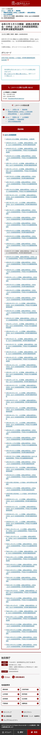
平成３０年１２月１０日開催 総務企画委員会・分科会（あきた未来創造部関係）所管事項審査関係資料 (21, 552)
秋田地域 (24, 694)
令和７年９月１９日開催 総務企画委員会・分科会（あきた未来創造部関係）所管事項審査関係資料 (21, 177)
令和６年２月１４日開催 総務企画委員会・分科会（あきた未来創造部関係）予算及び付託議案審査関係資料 (21, 271)
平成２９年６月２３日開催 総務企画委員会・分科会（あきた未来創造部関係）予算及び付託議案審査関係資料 (21, 639)
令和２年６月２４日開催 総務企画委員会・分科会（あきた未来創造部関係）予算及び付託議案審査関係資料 (21, 476)
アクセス (7, 677)
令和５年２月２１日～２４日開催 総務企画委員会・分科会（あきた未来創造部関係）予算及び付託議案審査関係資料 (21, 305)
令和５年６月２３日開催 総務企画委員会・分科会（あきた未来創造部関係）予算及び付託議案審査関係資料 (21, 292)
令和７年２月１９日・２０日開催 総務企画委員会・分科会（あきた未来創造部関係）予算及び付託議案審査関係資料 (21, 197)
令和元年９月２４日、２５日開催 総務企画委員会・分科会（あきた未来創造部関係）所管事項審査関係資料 (21, 501)
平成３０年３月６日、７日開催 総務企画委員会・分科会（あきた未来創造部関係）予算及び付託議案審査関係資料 (21, 592)
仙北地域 (24, 699)
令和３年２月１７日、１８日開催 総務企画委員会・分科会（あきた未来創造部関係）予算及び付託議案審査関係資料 (21, 424)
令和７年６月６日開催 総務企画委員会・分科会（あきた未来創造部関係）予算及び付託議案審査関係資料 (21, 190)
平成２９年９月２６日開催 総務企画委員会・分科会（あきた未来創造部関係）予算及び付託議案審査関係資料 (21, 631)
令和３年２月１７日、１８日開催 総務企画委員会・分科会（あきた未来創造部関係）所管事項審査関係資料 (21, 417)
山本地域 (5, 694)
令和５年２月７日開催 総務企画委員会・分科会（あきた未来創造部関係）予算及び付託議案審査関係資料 (21, 319)
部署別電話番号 (20, 677)
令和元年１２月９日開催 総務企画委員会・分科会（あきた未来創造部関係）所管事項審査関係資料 (21, 489)
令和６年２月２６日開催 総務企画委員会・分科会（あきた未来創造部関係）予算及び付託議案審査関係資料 (21, 264)
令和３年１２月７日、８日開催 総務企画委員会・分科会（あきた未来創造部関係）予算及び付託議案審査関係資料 (21, 374)
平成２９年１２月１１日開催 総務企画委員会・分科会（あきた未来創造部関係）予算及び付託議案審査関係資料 (21, 618)
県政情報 (18, 10)
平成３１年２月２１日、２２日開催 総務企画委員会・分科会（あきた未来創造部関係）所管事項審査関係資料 (21, 538)
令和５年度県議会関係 (14, 121)
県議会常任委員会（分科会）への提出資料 (14, 12)
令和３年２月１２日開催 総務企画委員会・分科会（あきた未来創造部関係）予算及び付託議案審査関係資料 (21, 432)
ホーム (3, 10)
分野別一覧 (10, 10)
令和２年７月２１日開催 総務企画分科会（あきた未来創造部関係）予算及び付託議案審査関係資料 (21, 457)
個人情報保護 (7, 716)
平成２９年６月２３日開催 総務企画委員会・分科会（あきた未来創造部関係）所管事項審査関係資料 (21, 645)
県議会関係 (20, 119)
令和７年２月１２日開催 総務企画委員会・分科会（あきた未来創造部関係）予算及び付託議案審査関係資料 (21, 211)
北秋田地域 (25, 689)
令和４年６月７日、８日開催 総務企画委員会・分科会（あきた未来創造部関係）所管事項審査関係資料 (21, 339)
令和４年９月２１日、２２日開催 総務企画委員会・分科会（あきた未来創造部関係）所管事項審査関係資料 (21, 333)
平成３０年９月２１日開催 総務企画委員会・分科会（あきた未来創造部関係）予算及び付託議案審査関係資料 (21, 571)
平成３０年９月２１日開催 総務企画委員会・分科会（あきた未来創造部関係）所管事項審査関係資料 (21, 565)
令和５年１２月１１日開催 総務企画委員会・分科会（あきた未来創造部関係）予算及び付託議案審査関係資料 (21, 279)
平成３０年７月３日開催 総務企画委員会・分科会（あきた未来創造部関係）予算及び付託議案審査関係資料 (21, 579)
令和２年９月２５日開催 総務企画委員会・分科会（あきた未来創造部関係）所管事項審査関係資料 (21, 451)
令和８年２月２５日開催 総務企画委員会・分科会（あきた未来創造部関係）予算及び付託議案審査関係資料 (21, 157)
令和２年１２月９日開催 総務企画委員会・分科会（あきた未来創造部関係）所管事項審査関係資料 (21, 438)
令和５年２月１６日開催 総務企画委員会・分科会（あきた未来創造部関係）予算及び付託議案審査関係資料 (21, 312)
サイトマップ (7, 712)
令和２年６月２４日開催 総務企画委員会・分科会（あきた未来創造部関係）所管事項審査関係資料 (21, 463)
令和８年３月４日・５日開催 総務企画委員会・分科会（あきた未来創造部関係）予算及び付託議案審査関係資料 (21, 150)
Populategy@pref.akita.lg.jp (16, 98)
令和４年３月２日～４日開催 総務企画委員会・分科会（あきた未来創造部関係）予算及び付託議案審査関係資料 (21, 359)
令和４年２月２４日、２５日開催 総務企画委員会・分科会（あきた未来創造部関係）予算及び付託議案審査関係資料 (21, 366)
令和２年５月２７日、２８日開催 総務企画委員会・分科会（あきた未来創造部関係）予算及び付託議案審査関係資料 (21, 469)
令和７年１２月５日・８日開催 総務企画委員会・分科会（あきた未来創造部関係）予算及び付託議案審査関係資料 (21, 170)
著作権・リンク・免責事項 (31, 716)
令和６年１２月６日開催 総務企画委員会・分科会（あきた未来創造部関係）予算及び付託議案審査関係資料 (21, 225)
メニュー (8, 732)
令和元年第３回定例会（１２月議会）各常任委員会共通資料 (21, 494)
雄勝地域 (24, 703)
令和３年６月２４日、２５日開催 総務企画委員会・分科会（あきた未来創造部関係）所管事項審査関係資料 (21, 402)
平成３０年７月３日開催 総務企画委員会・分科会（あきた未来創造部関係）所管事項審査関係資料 (21, 586)
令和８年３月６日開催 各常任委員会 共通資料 (20, 139)
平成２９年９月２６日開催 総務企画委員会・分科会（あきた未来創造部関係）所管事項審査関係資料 (21, 625)
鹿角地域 (5, 689)
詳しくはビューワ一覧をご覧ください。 (16, 74)
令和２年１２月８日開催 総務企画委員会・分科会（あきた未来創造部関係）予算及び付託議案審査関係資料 (21, 445)
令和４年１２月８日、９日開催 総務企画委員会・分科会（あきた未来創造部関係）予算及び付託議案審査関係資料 (21, 325)
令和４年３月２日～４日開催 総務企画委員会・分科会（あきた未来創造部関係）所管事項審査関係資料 (21, 353)
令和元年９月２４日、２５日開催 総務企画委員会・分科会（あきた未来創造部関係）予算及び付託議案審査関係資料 (21, 508)
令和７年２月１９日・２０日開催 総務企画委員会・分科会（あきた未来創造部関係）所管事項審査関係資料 (21, 204)
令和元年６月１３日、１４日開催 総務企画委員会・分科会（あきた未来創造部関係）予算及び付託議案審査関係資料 (21, 523)
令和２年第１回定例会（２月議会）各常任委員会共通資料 (21, 483)
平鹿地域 (5, 703)
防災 (35, 732)
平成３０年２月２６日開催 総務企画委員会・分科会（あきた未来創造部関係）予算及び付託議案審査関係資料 (21, 600)
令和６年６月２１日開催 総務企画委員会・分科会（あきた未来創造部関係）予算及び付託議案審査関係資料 (21, 245)
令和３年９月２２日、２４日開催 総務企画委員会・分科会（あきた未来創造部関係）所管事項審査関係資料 (21, 394)
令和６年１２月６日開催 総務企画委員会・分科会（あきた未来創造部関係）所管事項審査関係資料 (21, 218)
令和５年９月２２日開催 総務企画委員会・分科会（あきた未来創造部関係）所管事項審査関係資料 (21, 285)
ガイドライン (28, 712)
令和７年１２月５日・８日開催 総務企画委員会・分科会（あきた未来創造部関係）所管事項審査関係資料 (21, 164)
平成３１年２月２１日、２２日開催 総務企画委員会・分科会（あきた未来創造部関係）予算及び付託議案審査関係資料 (21, 531)
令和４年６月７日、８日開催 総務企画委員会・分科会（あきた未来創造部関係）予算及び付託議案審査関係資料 (21, 346)
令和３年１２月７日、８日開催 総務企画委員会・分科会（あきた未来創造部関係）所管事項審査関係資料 (21, 380)
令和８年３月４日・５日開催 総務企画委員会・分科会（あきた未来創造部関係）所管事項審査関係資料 (21, 143)
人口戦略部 (25, 117)
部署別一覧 (15, 117)
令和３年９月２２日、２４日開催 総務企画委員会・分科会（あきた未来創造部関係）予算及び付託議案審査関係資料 (21, 387)
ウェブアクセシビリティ (11, 720)
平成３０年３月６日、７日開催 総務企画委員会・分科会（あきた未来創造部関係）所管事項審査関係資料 (21, 606)
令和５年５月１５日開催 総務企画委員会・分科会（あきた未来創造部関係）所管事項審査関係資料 (21, 298)
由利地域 (5, 699)
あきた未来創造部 (8, 14)
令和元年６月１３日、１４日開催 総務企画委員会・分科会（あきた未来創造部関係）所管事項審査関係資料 (21, 516)
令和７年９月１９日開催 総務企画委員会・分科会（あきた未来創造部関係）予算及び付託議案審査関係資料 (21, 183)
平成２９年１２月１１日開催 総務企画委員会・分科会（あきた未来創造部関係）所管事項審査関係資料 (21, 612)
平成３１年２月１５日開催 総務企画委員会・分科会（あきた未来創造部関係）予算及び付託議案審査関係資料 (21, 545)
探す (21, 732)
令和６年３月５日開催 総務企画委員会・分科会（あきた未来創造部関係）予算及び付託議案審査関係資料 (21, 257)
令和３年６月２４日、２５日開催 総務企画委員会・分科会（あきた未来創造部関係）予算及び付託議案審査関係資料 (21, 409)
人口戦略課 (11, 119)
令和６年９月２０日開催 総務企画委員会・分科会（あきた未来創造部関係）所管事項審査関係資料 (21, 231)
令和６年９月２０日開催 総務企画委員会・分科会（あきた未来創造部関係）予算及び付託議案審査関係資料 (21, 238)
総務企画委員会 (31, 12)
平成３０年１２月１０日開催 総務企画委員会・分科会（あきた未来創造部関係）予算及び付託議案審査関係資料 (21, 558)
